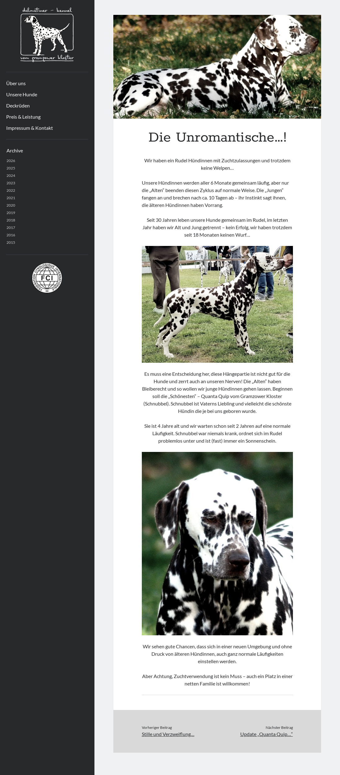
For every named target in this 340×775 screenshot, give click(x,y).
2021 (11, 197)
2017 (11, 227)
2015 (11, 242)
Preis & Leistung (23, 117)
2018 (11, 220)
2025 (11, 168)
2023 (11, 183)
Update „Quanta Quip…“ (266, 734)
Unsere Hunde (21, 94)
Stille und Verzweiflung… (168, 734)
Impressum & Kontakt (29, 128)
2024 (11, 175)
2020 (11, 205)
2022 (11, 190)
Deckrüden (18, 105)
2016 (11, 235)
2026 (11, 160)
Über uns (16, 83)
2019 (11, 212)
